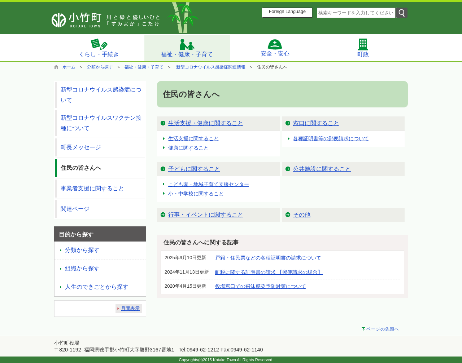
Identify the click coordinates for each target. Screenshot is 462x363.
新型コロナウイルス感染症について (101, 95)
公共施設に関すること (322, 169)
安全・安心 (275, 48)
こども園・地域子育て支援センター (208, 184)
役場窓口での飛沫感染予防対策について (260, 286)
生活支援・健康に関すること (205, 123)
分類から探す (100, 67)
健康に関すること (188, 148)
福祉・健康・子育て (187, 47)
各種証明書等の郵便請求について (331, 138)
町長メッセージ (81, 147)
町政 (363, 47)
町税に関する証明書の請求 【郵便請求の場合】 (269, 272)
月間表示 (130, 308)
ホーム (68, 67)
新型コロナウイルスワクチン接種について (101, 123)
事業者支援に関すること (92, 188)
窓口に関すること (316, 123)
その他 (301, 215)
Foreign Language (287, 11)
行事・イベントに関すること (205, 215)
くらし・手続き (99, 47)
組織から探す (82, 268)
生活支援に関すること (193, 138)
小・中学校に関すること (196, 193)
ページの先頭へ (382, 329)
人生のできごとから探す (96, 287)
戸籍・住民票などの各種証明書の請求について (268, 258)
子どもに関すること (194, 169)
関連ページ (75, 209)
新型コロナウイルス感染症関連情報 (210, 67)
